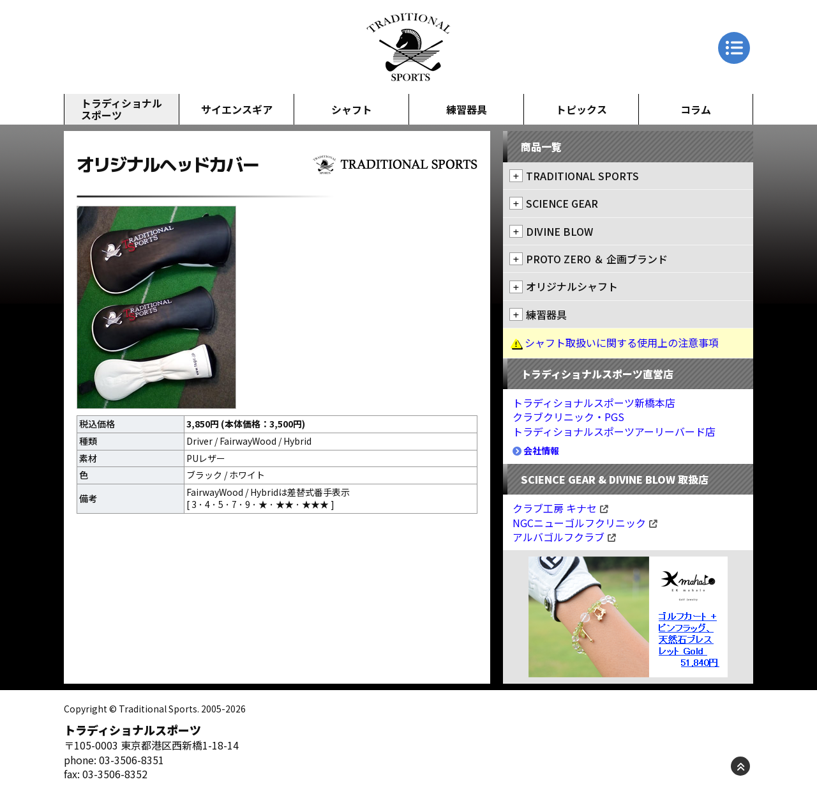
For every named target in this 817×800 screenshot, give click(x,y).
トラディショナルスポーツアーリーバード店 (614, 431)
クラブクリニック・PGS (568, 416)
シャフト (351, 109)
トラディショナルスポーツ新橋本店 (594, 402)
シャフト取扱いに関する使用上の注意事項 (622, 342)
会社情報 (536, 450)
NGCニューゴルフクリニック (585, 522)
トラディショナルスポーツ (121, 109)
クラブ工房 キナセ (560, 508)
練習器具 (466, 109)
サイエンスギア (237, 109)
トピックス (581, 109)
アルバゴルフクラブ (564, 536)
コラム (695, 109)
